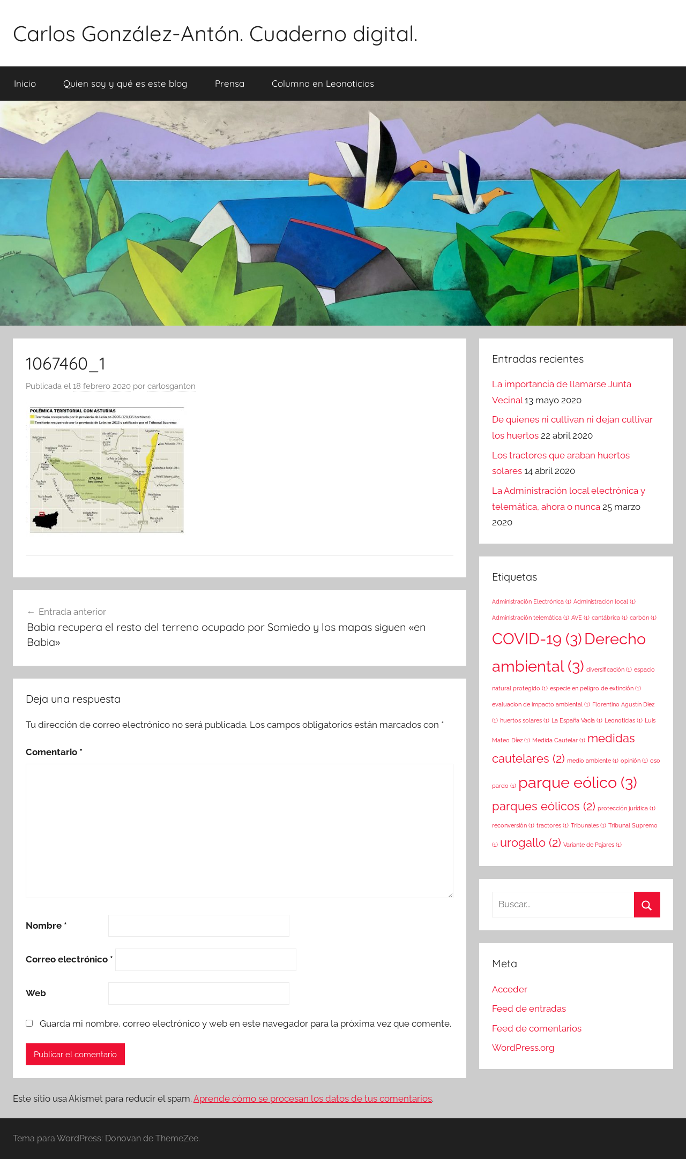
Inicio (25, 83)
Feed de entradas (529, 1008)
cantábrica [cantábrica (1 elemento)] (610, 617)
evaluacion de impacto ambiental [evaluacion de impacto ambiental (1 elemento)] (541, 704)
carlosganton (171, 386)
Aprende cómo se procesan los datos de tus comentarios (312, 1098)
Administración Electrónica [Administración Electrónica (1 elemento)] (531, 601)
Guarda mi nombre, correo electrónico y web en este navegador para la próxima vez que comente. (245, 1023)
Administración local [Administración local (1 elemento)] (604, 601)
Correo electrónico (69, 959)
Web (36, 993)
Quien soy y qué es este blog (125, 83)
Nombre (46, 925)
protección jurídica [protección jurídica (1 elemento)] (626, 808)
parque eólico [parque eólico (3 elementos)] (577, 782)
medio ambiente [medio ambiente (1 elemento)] (592, 760)
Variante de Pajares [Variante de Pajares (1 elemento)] (592, 844)
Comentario (54, 752)
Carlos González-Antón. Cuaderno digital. (215, 33)
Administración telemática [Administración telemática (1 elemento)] (530, 617)
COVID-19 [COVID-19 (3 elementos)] (537, 638)
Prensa (229, 83)
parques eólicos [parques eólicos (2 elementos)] (543, 806)
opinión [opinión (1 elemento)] (634, 760)
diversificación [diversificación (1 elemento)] (609, 669)
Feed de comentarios (536, 1028)
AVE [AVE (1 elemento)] (580, 617)
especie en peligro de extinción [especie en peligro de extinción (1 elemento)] (595, 688)
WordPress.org (523, 1047)
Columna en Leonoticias (323, 83)
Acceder (509, 989)
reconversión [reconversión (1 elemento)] (513, 825)
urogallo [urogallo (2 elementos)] (530, 842)
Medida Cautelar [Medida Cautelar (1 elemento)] (558, 740)
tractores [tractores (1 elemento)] (552, 825)
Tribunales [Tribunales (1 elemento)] (588, 825)
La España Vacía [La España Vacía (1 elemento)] (576, 720)
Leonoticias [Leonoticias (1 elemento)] (624, 720)
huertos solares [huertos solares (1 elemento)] (524, 720)
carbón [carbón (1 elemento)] (643, 617)
